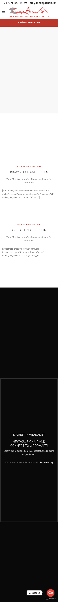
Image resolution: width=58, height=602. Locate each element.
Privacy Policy (46, 462)
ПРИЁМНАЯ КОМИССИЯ (29, 23)
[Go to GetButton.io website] (51, 599)
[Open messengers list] (50, 593)
